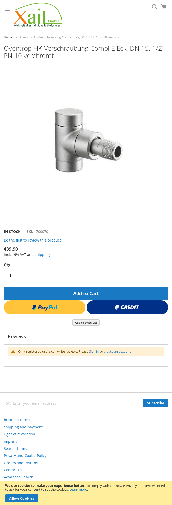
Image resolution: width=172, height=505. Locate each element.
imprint (10, 441)
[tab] (86, 337)
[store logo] (38, 15)
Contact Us (13, 469)
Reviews (17, 336)
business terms (17, 419)
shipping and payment (23, 426)
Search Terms (15, 448)
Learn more (78, 489)
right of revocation (19, 434)
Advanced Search (18, 477)
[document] (86, 493)
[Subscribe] (155, 403)
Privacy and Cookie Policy (25, 455)
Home (8, 37)
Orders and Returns (21, 462)
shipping (42, 254)
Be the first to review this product (32, 240)
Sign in (94, 351)
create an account (117, 351)
